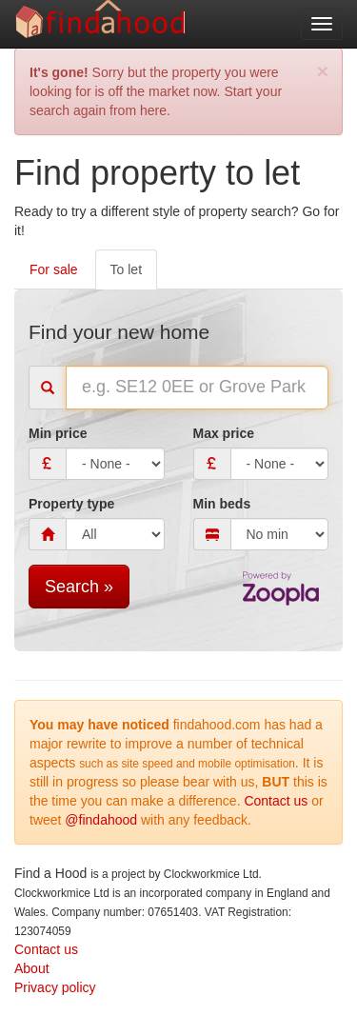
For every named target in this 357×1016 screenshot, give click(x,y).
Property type (71, 503)
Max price (224, 433)
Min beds (222, 503)
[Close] (322, 71)
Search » (79, 586)
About (32, 968)
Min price (58, 433)
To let (126, 269)
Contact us (275, 800)
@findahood (101, 819)
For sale (54, 269)
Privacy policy (55, 987)
